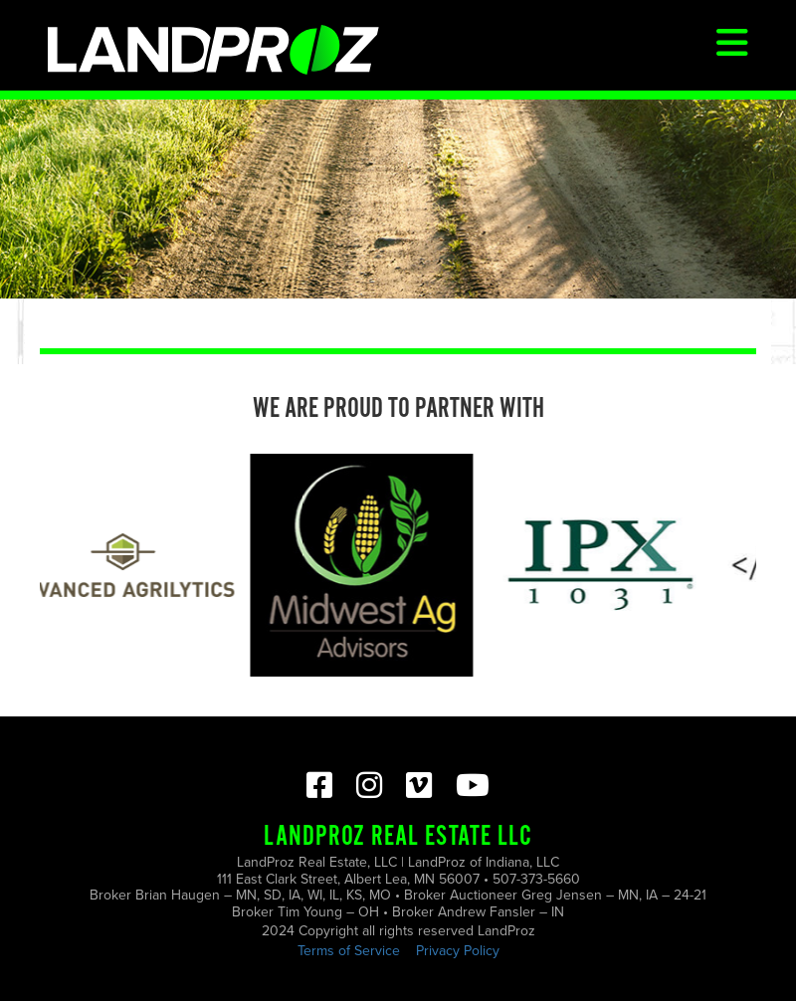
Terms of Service (349, 950)
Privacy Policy (457, 950)
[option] (126, 565)
